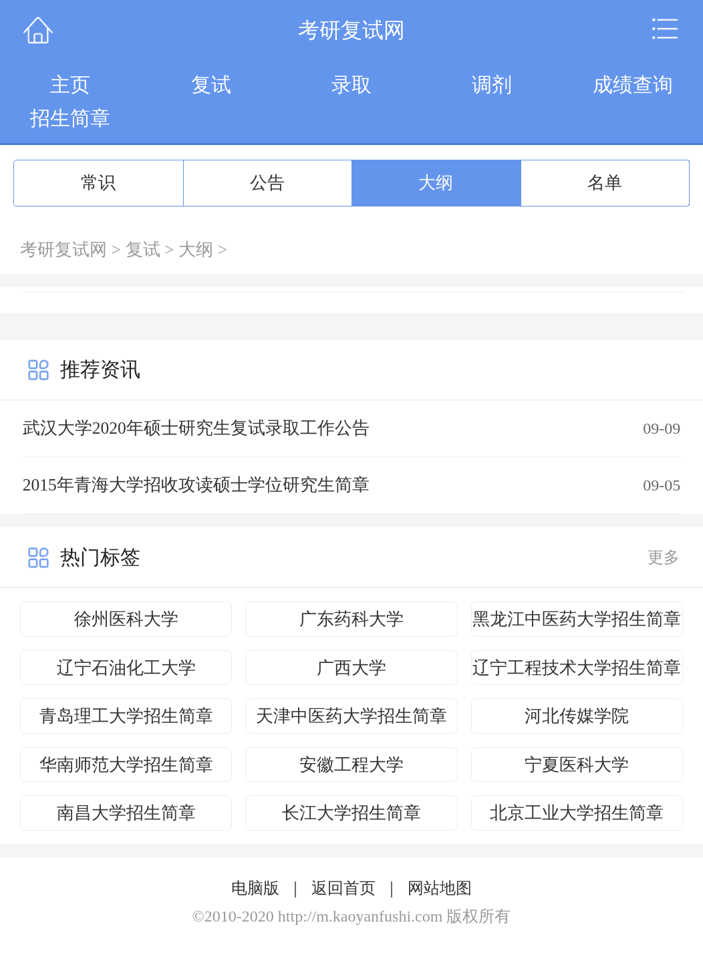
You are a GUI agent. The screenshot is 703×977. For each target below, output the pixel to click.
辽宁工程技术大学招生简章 (576, 668)
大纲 (435, 182)
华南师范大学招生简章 (126, 765)
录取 (351, 85)
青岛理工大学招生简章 (126, 716)
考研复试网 (63, 249)
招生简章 (70, 118)
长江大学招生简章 (351, 813)
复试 (211, 85)
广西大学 (351, 668)
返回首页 (343, 888)
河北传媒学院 (577, 716)
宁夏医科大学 (577, 765)
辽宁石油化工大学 (126, 668)
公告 (267, 182)
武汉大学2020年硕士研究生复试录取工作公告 (196, 428)
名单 (604, 182)
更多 (664, 557)
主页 (70, 85)
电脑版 (255, 888)
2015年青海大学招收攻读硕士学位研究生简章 (196, 485)
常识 (98, 182)
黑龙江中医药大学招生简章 (576, 619)
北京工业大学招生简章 (577, 813)
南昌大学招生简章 (126, 813)
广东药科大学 (351, 619)
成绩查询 (633, 85)
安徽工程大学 (351, 765)
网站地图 (440, 888)
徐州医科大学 (126, 619)
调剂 (492, 85)
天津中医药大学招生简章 (351, 716)
